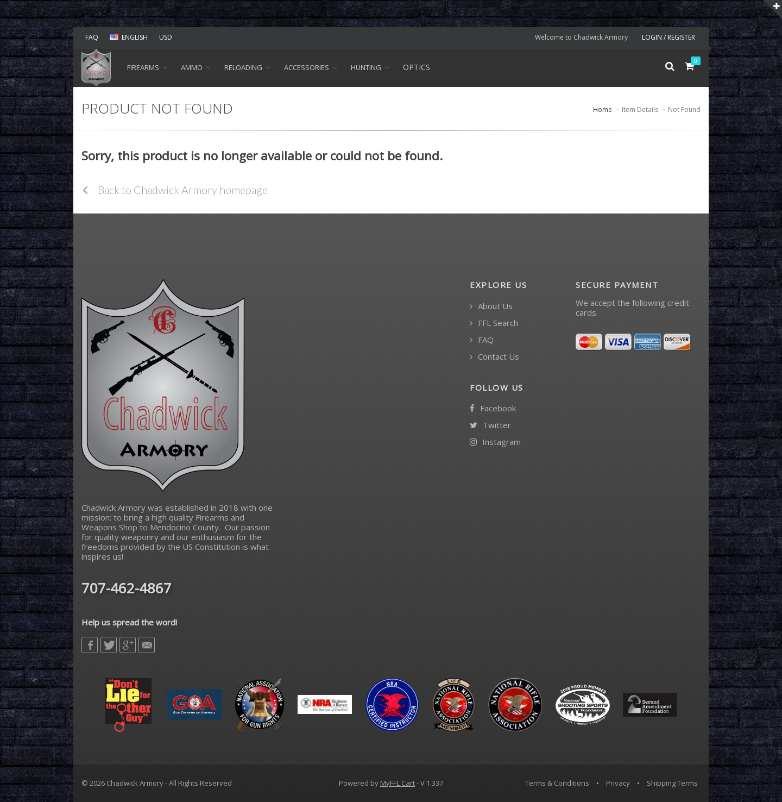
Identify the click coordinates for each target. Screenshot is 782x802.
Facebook (493, 408)
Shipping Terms (672, 783)
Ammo (192, 67)
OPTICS (416, 67)
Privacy (618, 783)
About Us (491, 306)
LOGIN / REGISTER (668, 37)
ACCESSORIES (306, 67)
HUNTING (366, 67)
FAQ (91, 37)
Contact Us (494, 357)
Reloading (243, 67)
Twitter (490, 425)
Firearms (143, 67)
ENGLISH (129, 37)
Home (602, 109)
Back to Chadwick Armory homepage (174, 189)
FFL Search (494, 323)
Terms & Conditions (557, 783)
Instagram (495, 442)
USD (165, 37)
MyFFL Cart (397, 783)
